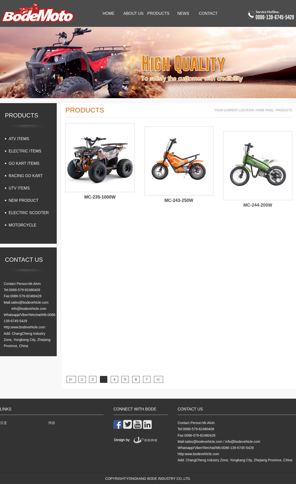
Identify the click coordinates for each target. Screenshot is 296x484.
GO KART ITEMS (24, 163)
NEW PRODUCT (23, 200)
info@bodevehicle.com (28, 309)
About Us (133, 13)
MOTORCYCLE (23, 225)
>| (159, 379)
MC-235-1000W (99, 199)
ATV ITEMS (19, 139)
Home (108, 13)
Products (158, 13)
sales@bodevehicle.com (30, 302)
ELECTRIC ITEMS (25, 151)
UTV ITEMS (19, 188)
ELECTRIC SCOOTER (29, 213)
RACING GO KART (26, 176)
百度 (3, 423)
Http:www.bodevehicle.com (198, 454)
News (183, 13)
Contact (208, 13)
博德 (51, 423)
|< (71, 379)
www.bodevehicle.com (28, 327)
